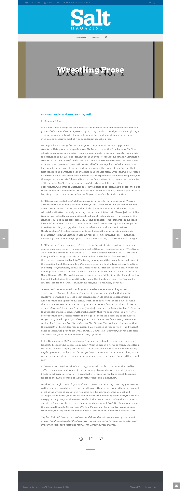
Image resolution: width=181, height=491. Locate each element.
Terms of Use (136, 487)
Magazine (81, 37)
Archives (96, 37)
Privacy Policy (151, 487)
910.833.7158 (53, 2)
